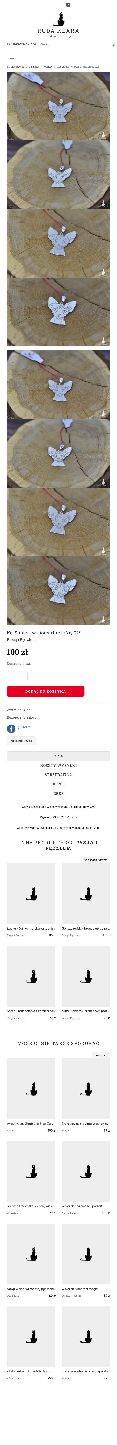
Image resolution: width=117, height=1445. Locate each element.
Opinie (58, 784)
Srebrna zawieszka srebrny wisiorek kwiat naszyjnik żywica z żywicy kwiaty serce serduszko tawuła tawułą (86, 1371)
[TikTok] (68, 5)
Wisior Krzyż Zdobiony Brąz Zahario (31, 1124)
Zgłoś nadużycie (21, 741)
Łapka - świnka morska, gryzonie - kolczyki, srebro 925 (31, 928)
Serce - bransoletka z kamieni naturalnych (31, 1011)
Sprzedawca (58, 774)
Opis (58, 756)
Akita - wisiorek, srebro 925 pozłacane (86, 1011)
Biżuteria (34, 66)
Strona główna (15, 66)
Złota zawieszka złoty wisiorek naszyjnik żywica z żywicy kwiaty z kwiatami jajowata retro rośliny (86, 1124)
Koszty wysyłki (58, 765)
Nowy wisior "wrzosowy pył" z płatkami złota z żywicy (31, 1289)
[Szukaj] (63, 44)
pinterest (25, 727)
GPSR (58, 793)
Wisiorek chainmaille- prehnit (82, 1206)
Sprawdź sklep (95, 860)
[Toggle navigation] (12, 58)
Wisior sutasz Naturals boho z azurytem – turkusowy (31, 1371)
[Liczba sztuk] (17, 676)
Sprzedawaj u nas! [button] (22, 43)
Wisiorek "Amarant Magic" (80, 1289)
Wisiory (48, 66)
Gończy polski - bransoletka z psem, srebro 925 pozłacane (86, 928)
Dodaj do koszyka (45, 691)
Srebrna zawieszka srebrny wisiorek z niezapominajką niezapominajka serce (31, 1206)
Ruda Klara (58, 27)
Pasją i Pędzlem (21, 639)
